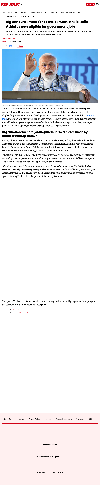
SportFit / (10, 12)
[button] (20, 46)
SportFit (5, 41)
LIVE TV (90, 4)
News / (4, 12)
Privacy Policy (34, 419)
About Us (7, 419)
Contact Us (19, 419)
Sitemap (48, 419)
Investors (80, 419)
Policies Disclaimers (64, 419)
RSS (90, 419)
